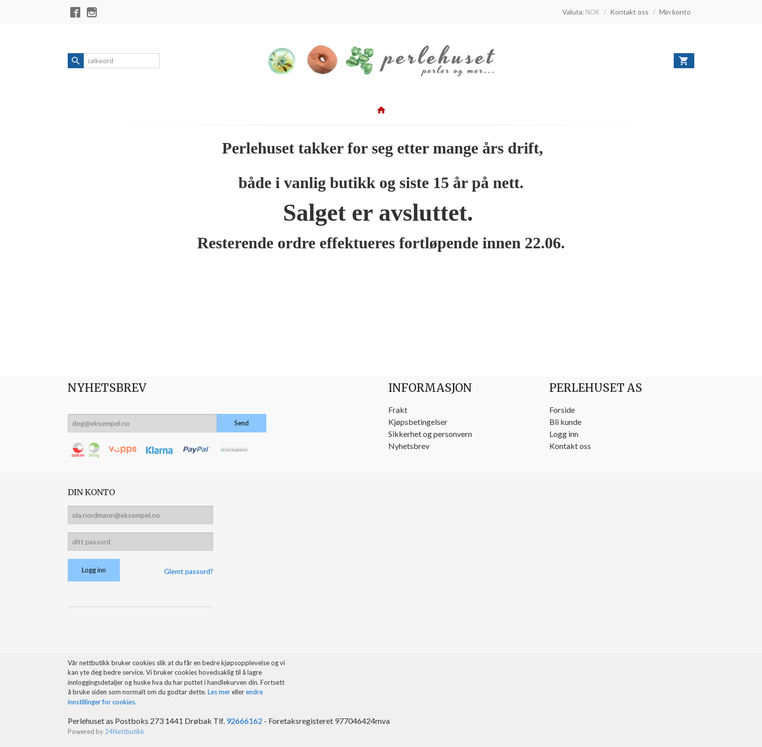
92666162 (244, 720)
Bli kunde (565, 421)
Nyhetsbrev (408, 446)
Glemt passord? (188, 571)
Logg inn (563, 433)
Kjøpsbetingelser (417, 421)
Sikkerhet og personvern (430, 433)
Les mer (220, 692)
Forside (562, 409)
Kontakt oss (570, 446)
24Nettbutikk (124, 731)
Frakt (397, 409)
